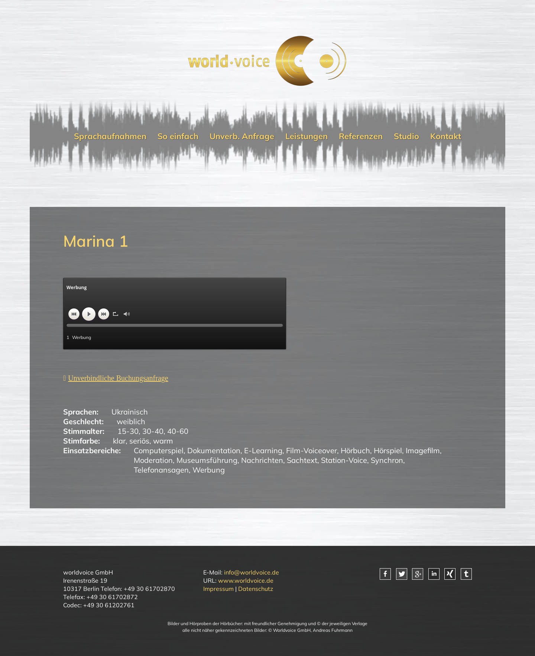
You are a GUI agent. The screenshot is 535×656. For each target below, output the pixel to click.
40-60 (177, 431)
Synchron (387, 460)
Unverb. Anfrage (242, 136)
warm (163, 440)
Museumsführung (206, 460)
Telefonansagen (161, 469)
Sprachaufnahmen (110, 136)
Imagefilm (423, 450)
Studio (406, 136)
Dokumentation (213, 450)
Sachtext (302, 460)
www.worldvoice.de (245, 580)
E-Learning (263, 450)
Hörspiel (388, 450)
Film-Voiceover (311, 450)
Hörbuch (355, 450)
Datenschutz (255, 588)
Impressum (218, 588)
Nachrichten (262, 460)
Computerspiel (159, 450)
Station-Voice (344, 460)
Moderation (153, 460)
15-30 (128, 431)
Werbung (208, 469)
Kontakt (445, 136)
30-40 (152, 431)
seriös (139, 440)
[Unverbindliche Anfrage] (115, 378)
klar (119, 440)
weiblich (131, 421)
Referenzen (361, 136)
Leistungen (306, 136)
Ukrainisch (129, 411)
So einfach (178, 136)
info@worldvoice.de (251, 572)
